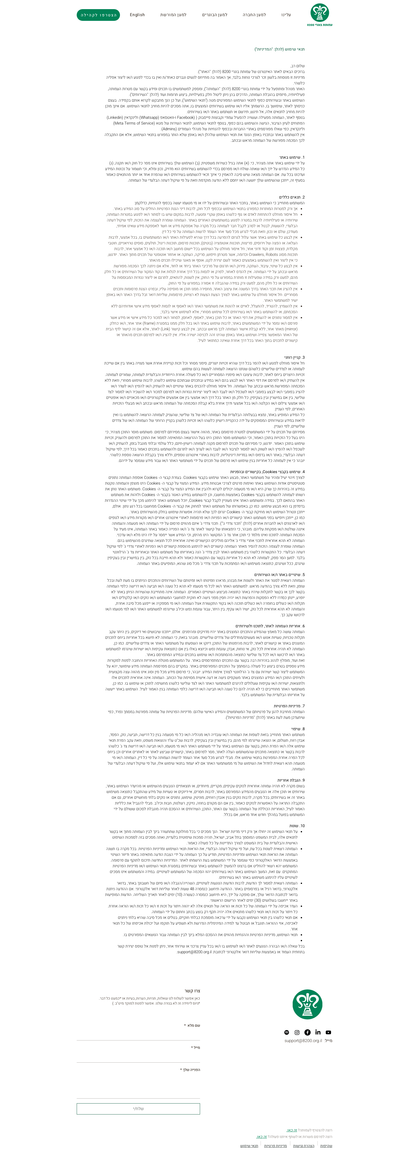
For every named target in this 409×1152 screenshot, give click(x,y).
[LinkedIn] (318, 1032)
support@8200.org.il (194, 952)
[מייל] (140, 1057)
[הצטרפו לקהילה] (98, 15)
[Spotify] (287, 1032)
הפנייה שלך (190, 1070)
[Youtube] (328, 1032)
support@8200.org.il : (308, 1041)
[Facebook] (307, 1032)
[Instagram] (297, 1032)
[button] (177, 15)
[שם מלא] (140, 1035)
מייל (195, 1047)
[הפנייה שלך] (138, 1086)
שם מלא (192, 1025)
